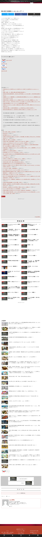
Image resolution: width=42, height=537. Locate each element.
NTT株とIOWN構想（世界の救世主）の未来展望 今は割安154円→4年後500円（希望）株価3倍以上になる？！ (21, 126)
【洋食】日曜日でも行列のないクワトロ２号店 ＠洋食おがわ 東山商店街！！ (17, 190)
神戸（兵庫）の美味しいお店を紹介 (9, 131)
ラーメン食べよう (6, 157)
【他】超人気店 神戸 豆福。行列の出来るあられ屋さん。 (14, 161)
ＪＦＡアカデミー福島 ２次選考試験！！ (10, 168)
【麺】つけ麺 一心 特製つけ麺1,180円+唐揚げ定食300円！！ (14, 92)
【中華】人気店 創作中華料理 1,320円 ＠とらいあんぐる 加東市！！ (16, 141)
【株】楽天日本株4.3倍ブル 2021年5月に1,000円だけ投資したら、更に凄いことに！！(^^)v (20, 109)
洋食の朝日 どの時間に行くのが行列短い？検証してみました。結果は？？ (16, 187)
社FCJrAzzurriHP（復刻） (34, 530)
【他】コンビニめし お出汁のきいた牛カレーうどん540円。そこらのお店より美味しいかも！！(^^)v (21, 101)
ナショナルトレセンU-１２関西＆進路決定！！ (11, 160)
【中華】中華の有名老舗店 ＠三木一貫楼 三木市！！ (13, 182)
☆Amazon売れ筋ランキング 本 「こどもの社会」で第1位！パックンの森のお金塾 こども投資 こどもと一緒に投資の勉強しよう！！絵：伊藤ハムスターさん (21, 116)
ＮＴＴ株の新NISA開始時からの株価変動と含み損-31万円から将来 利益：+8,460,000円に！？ (20, 122)
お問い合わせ (5, 133)
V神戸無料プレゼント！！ (7, 135)
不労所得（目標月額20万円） (8, 533)
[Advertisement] (21, 6)
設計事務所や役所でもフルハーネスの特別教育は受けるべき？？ (14, 163)
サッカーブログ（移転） (21, 530)
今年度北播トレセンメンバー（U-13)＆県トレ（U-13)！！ (13, 152)
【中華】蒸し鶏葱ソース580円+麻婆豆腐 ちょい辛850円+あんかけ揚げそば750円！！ (18, 107)
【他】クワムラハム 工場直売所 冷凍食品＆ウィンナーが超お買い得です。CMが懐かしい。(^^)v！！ (21, 179)
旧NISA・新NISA (21, 533)
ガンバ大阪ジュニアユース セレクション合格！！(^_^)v (13, 169)
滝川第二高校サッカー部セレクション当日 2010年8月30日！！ (14, 174)
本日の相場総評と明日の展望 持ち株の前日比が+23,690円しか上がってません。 (18, 119)
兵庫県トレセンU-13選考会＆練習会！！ (10, 150)
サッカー (3, 196)
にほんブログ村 (6, 60)
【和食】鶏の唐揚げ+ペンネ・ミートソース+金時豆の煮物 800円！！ (16, 103)
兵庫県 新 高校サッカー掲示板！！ (10, 139)
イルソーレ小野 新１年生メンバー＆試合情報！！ (12, 188)
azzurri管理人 (12, 499)
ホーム (7, 530)
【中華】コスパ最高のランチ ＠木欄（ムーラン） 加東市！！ (14, 158)
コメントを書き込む (21, 492)
